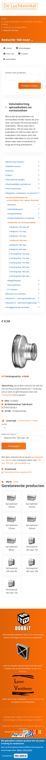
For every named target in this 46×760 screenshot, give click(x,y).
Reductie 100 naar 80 (20, 227)
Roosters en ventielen (16, 294)
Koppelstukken (15, 213)
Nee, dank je (20, 756)
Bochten (12, 204)
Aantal (4, 424)
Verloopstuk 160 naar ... (21, 267)
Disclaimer (23, 729)
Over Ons (28, 717)
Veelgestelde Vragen (13, 717)
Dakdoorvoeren (13, 166)
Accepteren (7, 755)
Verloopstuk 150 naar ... (21, 262)
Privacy (28, 726)
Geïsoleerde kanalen (16, 179)
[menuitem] (7, 48)
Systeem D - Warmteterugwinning (21, 303)
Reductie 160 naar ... (20, 240)
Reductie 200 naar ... (19, 249)
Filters (9, 175)
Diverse (10, 170)
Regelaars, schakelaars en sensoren (22, 193)
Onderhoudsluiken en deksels (21, 218)
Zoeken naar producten (15, 72)
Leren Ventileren (34, 699)
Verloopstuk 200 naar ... (21, 276)
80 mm (27, 463)
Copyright (38, 726)
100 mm (18, 463)
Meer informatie (24, 750)
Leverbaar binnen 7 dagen (27, 420)
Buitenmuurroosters (15, 162)
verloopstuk (7, 395)
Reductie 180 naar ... (19, 245)
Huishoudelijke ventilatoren (19, 184)
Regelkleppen (15, 280)
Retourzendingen (25, 720)
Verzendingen (9, 720)
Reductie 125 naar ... (19, 231)
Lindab (15, 481)
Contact (37, 717)
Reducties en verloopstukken (22, 222)
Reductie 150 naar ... (19, 236)
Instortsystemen (14, 188)
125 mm (9, 463)
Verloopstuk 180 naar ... (21, 271)
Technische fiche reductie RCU (18, 472)
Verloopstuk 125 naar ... (21, 258)
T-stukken (13, 289)
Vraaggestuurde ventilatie (18, 307)
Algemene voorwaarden (12, 726)
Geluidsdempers (16, 209)
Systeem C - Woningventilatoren (21, 298)
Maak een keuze (8, 434)
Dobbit (30, 634)
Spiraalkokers (15, 285)
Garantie (39, 720)
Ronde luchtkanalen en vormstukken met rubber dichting (22, 198)
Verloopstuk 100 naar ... (21, 254)
